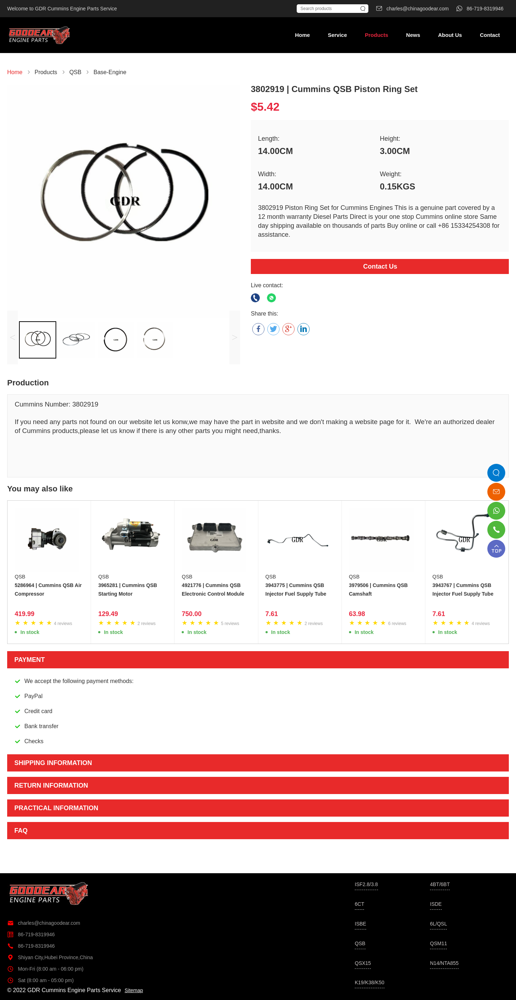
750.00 (191, 613)
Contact (490, 35)
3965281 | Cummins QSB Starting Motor (127, 589)
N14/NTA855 (444, 963)
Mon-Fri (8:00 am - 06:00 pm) (45, 969)
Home (302, 35)
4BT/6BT (440, 884)
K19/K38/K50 (369, 982)
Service (337, 35)
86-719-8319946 (31, 934)
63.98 (357, 613)
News (413, 35)
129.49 (108, 613)
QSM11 (438, 943)
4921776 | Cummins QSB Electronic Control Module (213, 589)
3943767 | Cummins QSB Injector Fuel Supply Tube (463, 589)
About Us (450, 35)
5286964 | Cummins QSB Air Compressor (48, 589)
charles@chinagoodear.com (43, 923)
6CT (359, 904)
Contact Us (380, 266)
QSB (20, 577)
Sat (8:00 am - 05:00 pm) (40, 980)
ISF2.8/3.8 (366, 884)
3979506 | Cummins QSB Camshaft (378, 589)
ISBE (360, 924)
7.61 (272, 613)
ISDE (436, 904)
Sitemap (134, 990)
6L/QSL (438, 924)
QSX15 (363, 963)
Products (376, 35)
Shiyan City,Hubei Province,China (50, 957)
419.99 (24, 613)
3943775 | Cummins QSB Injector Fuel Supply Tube (296, 589)
